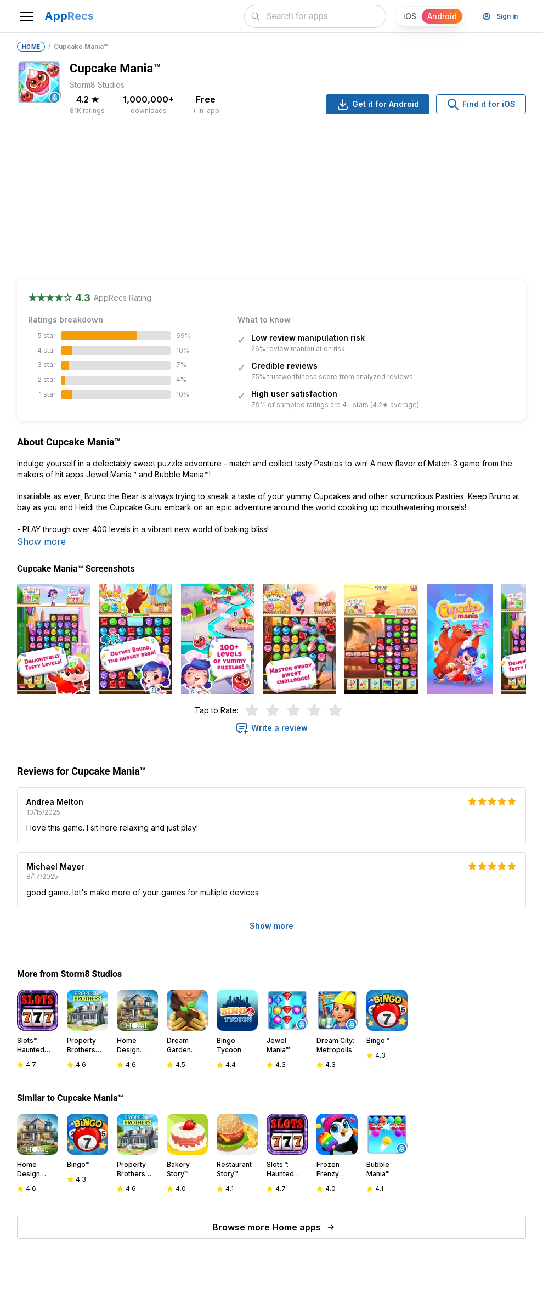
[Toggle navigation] (26, 16)
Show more (41, 541)
